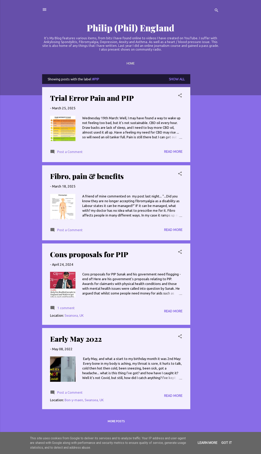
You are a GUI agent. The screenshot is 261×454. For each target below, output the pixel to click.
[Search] (216, 11)
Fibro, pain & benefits (87, 176)
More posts (116, 421)
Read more (173, 151)
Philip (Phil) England (130, 28)
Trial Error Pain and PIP (92, 98)
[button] (180, 96)
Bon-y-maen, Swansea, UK (84, 400)
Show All (177, 79)
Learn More (207, 443)
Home (130, 63)
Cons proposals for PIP (89, 254)
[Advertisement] (206, 133)
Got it (226, 443)
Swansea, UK (74, 315)
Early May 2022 (76, 338)
